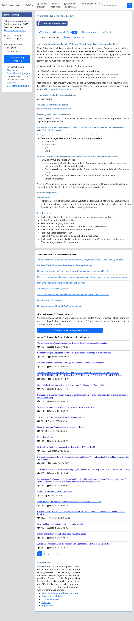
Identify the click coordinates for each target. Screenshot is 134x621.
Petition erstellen (42, 5)
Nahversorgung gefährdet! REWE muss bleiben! (59, 306)
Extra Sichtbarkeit (74, 37)
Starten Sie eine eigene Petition (70, 330)
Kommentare (90, 32)
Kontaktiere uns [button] (90, 3)
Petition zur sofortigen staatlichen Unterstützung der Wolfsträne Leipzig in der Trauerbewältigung (82, 277)
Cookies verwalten (50, 599)
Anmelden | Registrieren (71, 5)
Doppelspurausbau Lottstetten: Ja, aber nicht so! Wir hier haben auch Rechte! (73, 271)
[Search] (114, 5)
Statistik (107, 32)
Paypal (13, 126)
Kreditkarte (15, 129)
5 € (8, 114)
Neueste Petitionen (56, 5)
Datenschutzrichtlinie (49, 37)
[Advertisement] (17, 50)
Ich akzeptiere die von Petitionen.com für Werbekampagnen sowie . (18, 155)
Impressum (47, 605)
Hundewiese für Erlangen (49, 300)
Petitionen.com (11, 5)
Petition (44, 32)
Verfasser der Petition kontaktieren (54, 108)
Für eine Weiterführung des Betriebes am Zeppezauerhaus (64, 265)
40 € (19, 117)
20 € (9, 117)
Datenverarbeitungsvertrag (58, 89)
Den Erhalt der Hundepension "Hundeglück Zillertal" (61, 283)
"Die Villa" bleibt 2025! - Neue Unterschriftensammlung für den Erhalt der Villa (73, 295)
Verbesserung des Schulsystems (52, 289)
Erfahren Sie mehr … (15, 109)
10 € (19, 114)
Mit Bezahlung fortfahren (17, 138)
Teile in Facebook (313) (51, 23)
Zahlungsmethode (13, 123)
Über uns (46, 602)
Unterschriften (65, 32)
